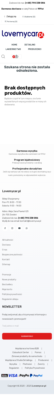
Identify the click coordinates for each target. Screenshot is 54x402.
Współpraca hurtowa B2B (27, 349)
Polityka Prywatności (35, 368)
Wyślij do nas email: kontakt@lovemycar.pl (21, 221)
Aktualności (7, 240)
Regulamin (14, 368)
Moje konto (7, 289)
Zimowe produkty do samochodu (27, 356)
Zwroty (41, 364)
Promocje (6, 274)
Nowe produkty (9, 279)
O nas (4, 250)
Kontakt (6, 259)
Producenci (43, 360)
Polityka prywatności (12, 294)
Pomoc (38, 353)
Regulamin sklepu (10, 299)
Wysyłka (13, 364)
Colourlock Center (20, 353)
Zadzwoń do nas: (17, 3)
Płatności (27, 364)
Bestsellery (7, 284)
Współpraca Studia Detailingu (18, 360)
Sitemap (6, 264)
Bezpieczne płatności (12, 254)
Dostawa (6, 245)
